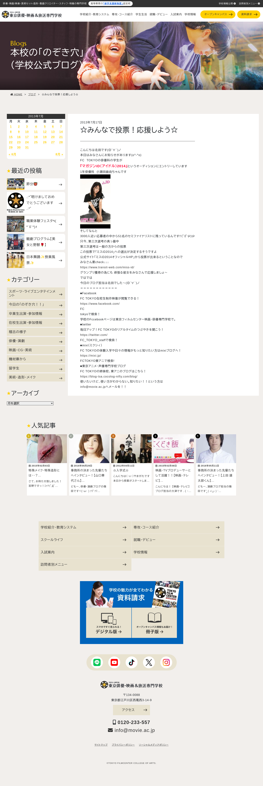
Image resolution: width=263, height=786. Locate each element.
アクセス (134, 708)
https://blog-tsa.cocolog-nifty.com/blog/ (109, 376)
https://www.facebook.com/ (100, 303)
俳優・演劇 (35, 341)
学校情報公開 (227, 3)
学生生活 (141, 14)
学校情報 (190, 14)
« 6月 (12, 154)
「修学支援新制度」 (113, 3)
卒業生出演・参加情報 (35, 314)
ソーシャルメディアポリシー (153, 743)
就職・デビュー (159, 14)
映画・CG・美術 (35, 350)
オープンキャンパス (218, 14)
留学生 (35, 368)
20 (53, 137)
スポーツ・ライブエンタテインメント (35, 293)
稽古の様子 (35, 332)
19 (45, 137)
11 (36, 131)
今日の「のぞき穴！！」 (35, 305)
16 (19, 137)
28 (61, 142)
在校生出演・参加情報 (35, 323)
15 (11, 137)
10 (27, 131)
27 (53, 142)
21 (61, 137)
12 (45, 131)
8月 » (59, 154)
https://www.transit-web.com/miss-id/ (107, 267)
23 (19, 142)
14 (61, 131)
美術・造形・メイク (35, 377)
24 (27, 142)
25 (36, 142)
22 (11, 142)
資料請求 (249, 14)
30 (19, 147)
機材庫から (35, 359)
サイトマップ (101, 743)
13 (53, 131)
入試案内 (176, 14)
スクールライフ (83, 538)
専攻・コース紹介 (122, 14)
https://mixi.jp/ (90, 355)
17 (27, 137)
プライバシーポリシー (123, 743)
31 (27, 147)
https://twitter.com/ (94, 334)
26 (45, 142)
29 (11, 147)
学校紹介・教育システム (94, 14)
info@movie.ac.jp (93, 386)
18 (36, 137)
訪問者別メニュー (249, 3)
